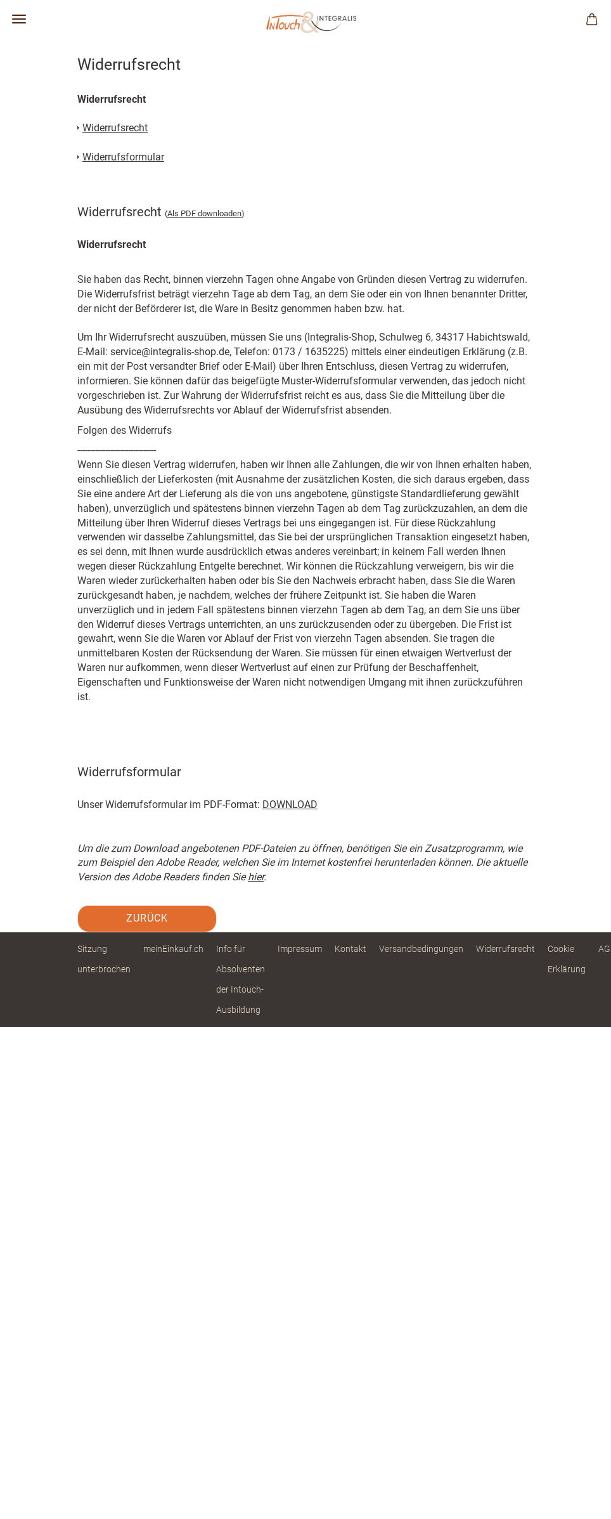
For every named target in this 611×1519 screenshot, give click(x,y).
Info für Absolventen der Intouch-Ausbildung (240, 979)
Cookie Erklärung (567, 959)
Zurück (147, 918)
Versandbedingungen (421, 949)
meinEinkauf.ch (173, 949)
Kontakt (350, 949)
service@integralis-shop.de (169, 352)
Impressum (300, 949)
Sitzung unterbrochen (104, 959)
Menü (19, 19)
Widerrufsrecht (505, 949)
